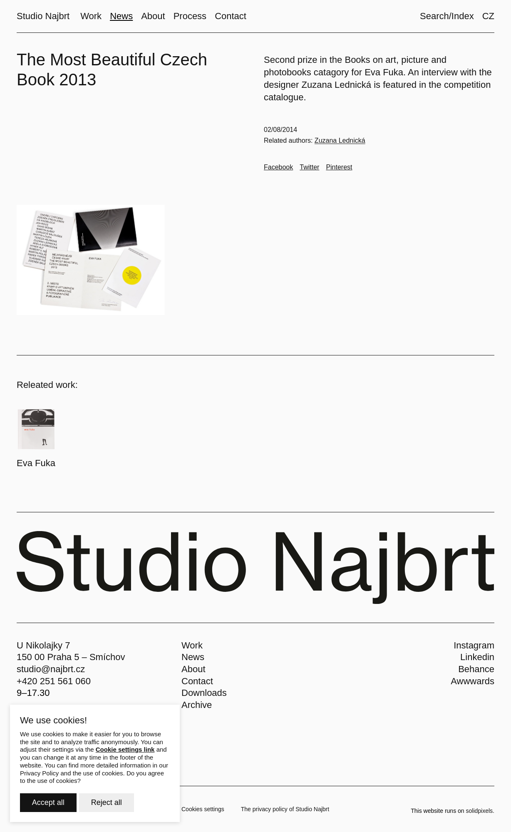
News (192, 657)
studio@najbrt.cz (51, 669)
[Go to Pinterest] (339, 167)
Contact (197, 681)
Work (192, 645)
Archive (196, 705)
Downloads (204, 693)
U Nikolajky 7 (43, 645)
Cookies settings (202, 809)
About (193, 669)
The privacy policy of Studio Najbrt (285, 809)
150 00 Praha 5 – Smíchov (71, 657)
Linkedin (477, 657)
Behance (476, 669)
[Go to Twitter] (309, 167)
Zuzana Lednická (340, 140)
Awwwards (472, 681)
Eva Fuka (36, 463)
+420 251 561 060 (54, 681)
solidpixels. (480, 810)
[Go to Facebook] (278, 167)
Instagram (474, 645)
